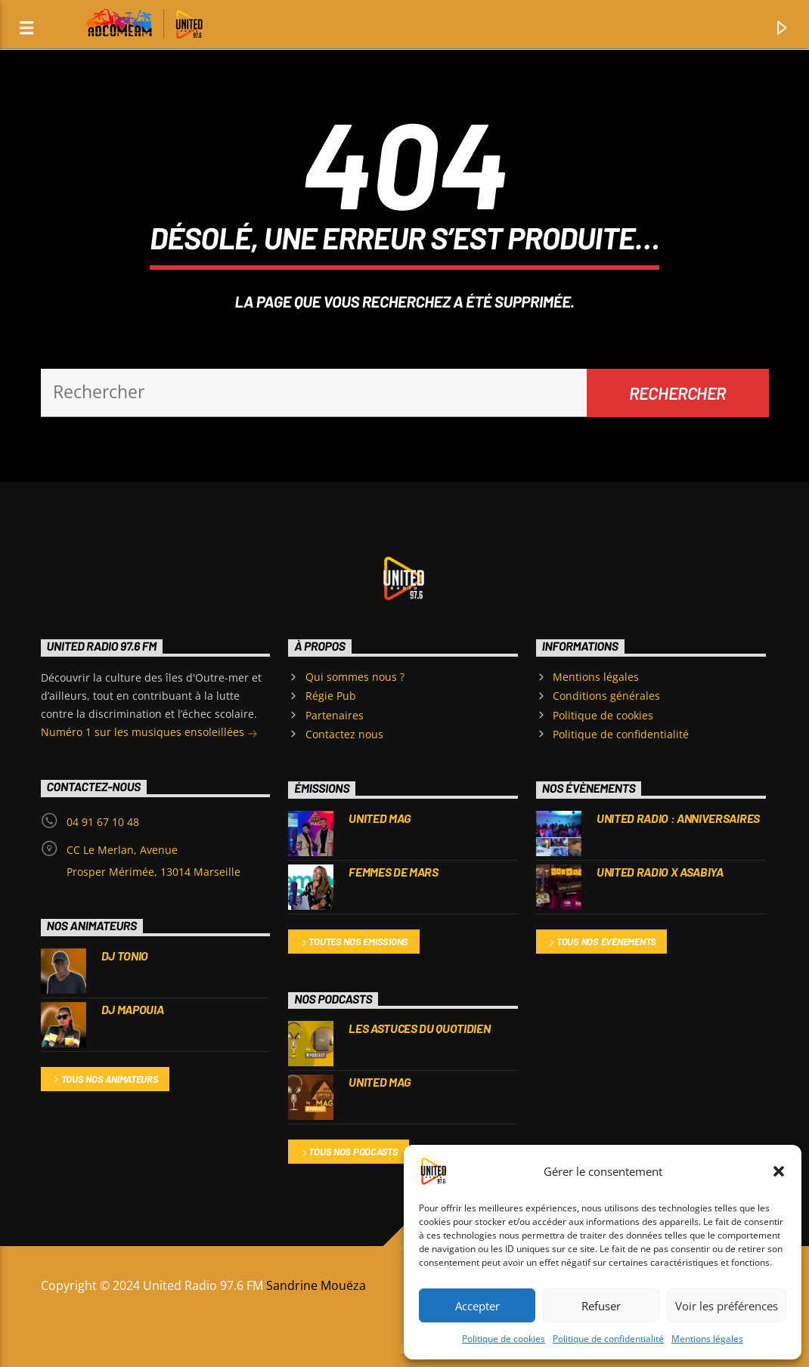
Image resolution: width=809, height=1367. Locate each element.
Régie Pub (330, 695)
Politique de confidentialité (608, 1338)
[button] (778, 1171)
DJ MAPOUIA (132, 1009)
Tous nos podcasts (348, 1153)
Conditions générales (606, 695)
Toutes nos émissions (354, 943)
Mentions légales (707, 1338)
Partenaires (334, 715)
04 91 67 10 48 (103, 822)
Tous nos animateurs (105, 1080)
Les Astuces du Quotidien (419, 1028)
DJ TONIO (124, 955)
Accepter (477, 1305)
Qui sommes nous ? (354, 677)
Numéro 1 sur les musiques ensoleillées (149, 733)
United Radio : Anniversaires (678, 818)
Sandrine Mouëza (317, 1285)
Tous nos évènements (601, 943)
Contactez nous (344, 734)
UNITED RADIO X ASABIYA (660, 871)
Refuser (601, 1305)
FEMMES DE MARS (394, 871)
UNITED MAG (380, 818)
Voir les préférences (726, 1305)
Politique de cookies (503, 1338)
